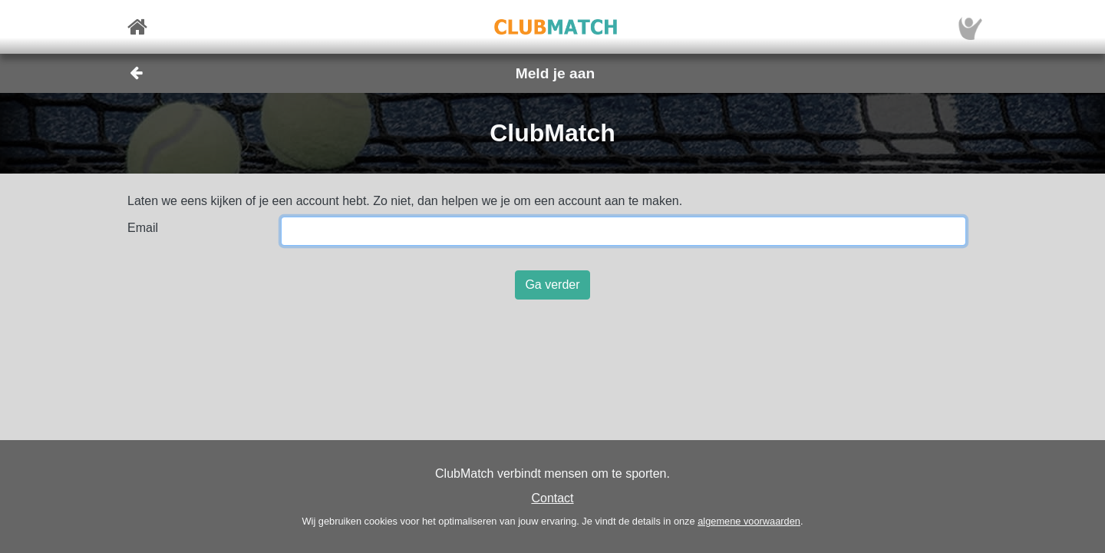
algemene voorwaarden (749, 521)
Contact (552, 498)
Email (142, 227)
